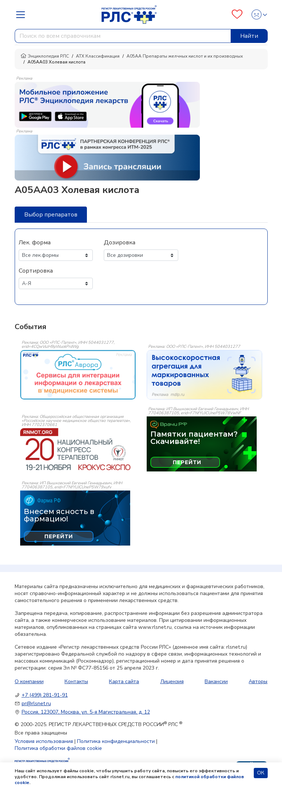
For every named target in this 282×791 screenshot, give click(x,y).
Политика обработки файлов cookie (58, 748)
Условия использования (44, 741)
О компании (29, 681)
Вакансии (216, 681)
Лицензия (172, 681)
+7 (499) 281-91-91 (45, 695)
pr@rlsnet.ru (36, 703)
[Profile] (257, 14)
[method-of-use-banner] (107, 104)
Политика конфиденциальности (116, 741)
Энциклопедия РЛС (45, 56)
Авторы (258, 681)
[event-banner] (78, 375)
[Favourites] (237, 14)
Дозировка (119, 242)
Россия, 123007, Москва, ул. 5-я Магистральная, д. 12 (86, 711)
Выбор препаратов (50, 215)
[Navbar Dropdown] (23, 14)
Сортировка (36, 271)
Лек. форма (35, 242)
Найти (249, 36)
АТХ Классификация (98, 56)
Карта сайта (124, 681)
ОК (260, 772)
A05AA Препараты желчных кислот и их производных (185, 56)
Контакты (76, 681)
